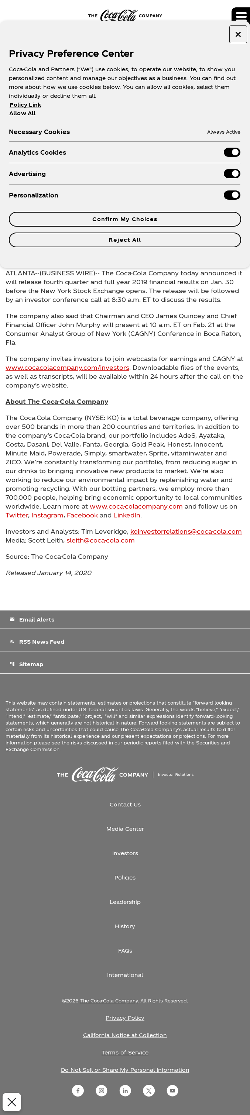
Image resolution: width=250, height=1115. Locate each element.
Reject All (125, 240)
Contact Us (125, 804)
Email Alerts (32, 619)
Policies (125, 877)
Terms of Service (125, 1052)
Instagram (47, 515)
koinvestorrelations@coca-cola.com (186, 531)
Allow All (22, 113)
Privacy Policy (125, 1018)
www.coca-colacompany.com (136, 506)
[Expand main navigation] (241, 16)
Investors (125, 853)
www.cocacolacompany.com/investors (67, 367)
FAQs (125, 950)
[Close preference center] (238, 34)
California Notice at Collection (125, 1035)
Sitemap (26, 664)
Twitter (17, 515)
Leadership (125, 902)
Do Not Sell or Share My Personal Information (125, 1070)
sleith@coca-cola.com (100, 540)
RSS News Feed (37, 642)
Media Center (125, 829)
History (125, 926)
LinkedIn (126, 515)
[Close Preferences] (9, 1102)
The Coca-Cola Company (109, 1000)
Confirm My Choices (124, 219)
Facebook (82, 515)
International (125, 975)
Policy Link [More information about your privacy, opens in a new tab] (25, 104)
